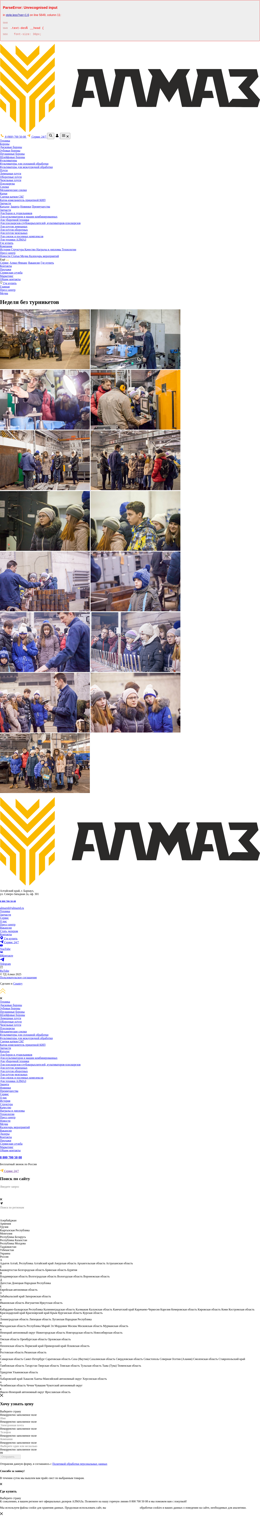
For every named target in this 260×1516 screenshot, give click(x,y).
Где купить (6, 243)
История (5, 249)
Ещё (4, 259)
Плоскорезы (7, 183)
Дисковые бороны (11, 147)
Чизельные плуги (10, 180)
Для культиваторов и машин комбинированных (28, 216)
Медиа (24, 256)
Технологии (69, 249)
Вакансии (34, 262)
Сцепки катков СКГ (12, 196)
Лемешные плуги (10, 173)
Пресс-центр (7, 252)
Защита (14, 206)
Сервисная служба (11, 272)
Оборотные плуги (11, 176)
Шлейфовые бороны (12, 157)
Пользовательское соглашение (18, 977)
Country (17, 983)
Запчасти (5, 203)
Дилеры (5, 1133)
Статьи (15, 256)
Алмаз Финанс (18, 262)
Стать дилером (9, 931)
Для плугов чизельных (13, 232)
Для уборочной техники (14, 219)
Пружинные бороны (12, 153)
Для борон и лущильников (16, 213)
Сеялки (4, 186)
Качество (30, 249)
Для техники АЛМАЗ (13, 239)
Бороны (5, 143)
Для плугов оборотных (14, 229)
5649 (5, 28)
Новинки (25, 206)
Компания (6, 246)
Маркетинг (6, 276)
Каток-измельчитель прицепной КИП (22, 200)
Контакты (6, 266)
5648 (5, 23)
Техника (5, 140)
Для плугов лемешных (13, 226)
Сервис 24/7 (9, 1171)
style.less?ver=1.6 (17, 15)
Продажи (5, 269)
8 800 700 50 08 (11, 1157)
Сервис (4, 262)
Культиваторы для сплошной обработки (24, 163)
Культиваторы (8, 160)
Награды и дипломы (49, 249)
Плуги (4, 170)
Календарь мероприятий (44, 256)
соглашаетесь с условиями (123, 1507)
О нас (3, 921)
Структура (17, 249)
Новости (5, 256)
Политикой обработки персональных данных (79, 1463)
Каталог (5, 206)
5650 (5, 34)
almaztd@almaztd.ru (12, 908)
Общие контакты (10, 279)
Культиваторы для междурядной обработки (26, 167)
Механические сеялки (13, 190)
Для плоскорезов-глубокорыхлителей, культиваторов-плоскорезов (40, 223)
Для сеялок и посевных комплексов (21, 236)
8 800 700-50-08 (8, 901)
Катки (3, 193)
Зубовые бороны (10, 150)
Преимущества (41, 206)
